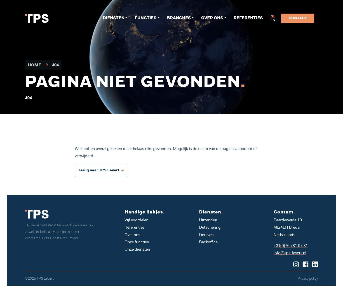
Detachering (210, 228)
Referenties (248, 18)
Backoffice (208, 242)
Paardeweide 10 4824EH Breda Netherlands (288, 227)
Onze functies (137, 242)
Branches (179, 18)
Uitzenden (208, 220)
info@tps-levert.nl (290, 253)
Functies (145, 18)
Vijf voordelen (136, 220)
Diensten (114, 18)
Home (34, 65)
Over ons (212, 18)
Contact (298, 18)
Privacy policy (308, 279)
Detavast (207, 235)
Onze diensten (137, 250)
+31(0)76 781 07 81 (291, 246)
